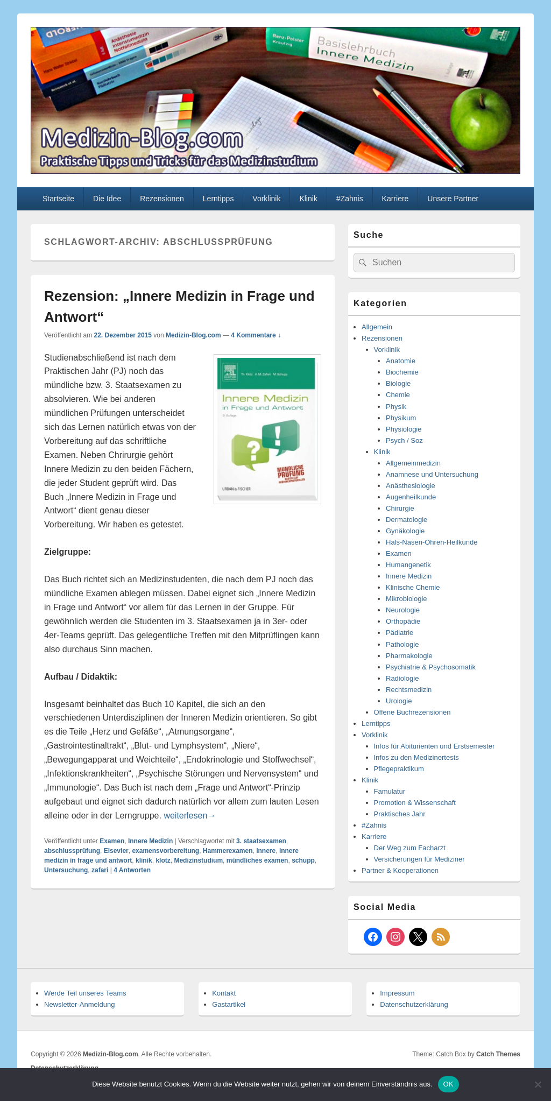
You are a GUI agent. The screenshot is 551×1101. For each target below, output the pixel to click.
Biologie (398, 383)
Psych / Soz (404, 440)
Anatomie (400, 361)
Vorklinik (266, 198)
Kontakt (224, 993)
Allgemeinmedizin (413, 463)
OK (448, 1084)
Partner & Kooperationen (400, 870)
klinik (144, 860)
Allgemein (377, 327)
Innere (266, 851)
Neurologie (403, 610)
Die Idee (107, 198)
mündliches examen (257, 860)
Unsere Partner (452, 198)
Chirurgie (400, 508)
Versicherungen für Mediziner (419, 859)
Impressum (397, 993)
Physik (396, 407)
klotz (163, 860)
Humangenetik (408, 565)
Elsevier (116, 851)
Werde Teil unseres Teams (85, 993)
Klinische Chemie (413, 587)
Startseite (58, 198)
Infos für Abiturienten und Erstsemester (434, 746)
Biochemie (402, 372)
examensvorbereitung (165, 851)
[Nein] (537, 1084)
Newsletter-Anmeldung (79, 1004)
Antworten (132, 870)
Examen (112, 841)
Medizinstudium (198, 860)
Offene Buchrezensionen (412, 712)
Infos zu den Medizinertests (416, 757)
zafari (99, 870)
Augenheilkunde (411, 497)
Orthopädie (403, 621)
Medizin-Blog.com (193, 335)
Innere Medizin (150, 841)
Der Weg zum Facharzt (410, 848)
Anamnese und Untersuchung (432, 474)
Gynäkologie (405, 531)
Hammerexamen (228, 851)
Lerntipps (218, 198)
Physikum (401, 418)
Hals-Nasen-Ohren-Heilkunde (432, 542)
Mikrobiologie (406, 599)
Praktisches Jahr (400, 814)
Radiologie (402, 678)
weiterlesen (190, 815)
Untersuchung (66, 870)
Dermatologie (406, 520)
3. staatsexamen (261, 841)
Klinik (308, 198)
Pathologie (402, 644)
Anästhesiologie (410, 486)
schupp (303, 860)
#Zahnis (349, 198)
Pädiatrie (399, 633)
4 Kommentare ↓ (256, 335)
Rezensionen (162, 198)
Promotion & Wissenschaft (415, 803)
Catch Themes (498, 1054)
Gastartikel (228, 1004)
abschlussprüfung (72, 851)
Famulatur (390, 791)
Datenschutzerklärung (414, 1004)
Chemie (398, 395)
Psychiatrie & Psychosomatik (431, 667)
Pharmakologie (409, 656)
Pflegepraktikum (399, 769)
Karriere (395, 198)
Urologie (399, 701)
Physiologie (404, 429)
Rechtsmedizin (409, 690)
